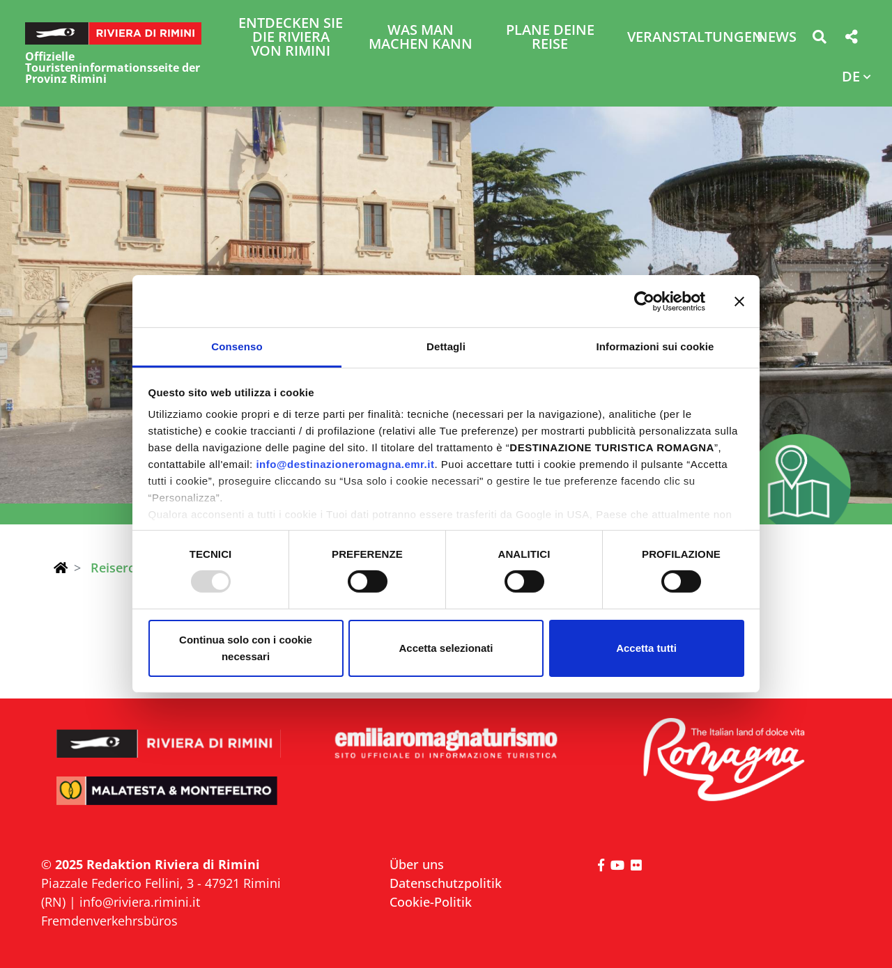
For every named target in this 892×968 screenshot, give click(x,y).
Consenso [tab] (236, 346)
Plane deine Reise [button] (550, 38)
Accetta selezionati (446, 648)
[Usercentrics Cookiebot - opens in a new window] (644, 300)
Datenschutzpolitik (446, 883)
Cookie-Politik (431, 901)
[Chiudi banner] (739, 301)
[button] (819, 39)
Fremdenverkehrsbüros (109, 920)
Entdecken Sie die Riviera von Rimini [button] (290, 38)
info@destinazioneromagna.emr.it (345, 464)
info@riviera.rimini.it (139, 901)
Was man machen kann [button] (420, 38)
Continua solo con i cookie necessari (245, 648)
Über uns (417, 864)
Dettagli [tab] (446, 346)
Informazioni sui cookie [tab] (655, 346)
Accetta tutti (646, 648)
